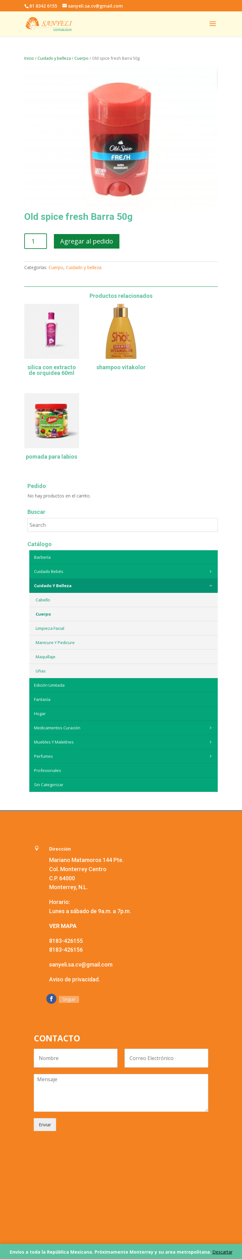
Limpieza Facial (50, 628)
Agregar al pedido (86, 241)
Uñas (41, 671)
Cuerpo (81, 58)
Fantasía (42, 699)
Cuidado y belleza (54, 58)
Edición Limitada (49, 685)
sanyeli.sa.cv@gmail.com (80, 964)
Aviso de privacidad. (74, 979)
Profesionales (47, 770)
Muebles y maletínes (124, 742)
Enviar (45, 1125)
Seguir (69, 999)
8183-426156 (66, 949)
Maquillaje (45, 657)
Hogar (40, 713)
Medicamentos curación (124, 728)
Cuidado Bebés (124, 571)
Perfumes (124, 756)
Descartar (222, 1252)
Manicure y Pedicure (55, 642)
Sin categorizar (48, 784)
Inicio (29, 58)
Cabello (43, 600)
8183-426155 (66, 940)
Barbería (42, 557)
